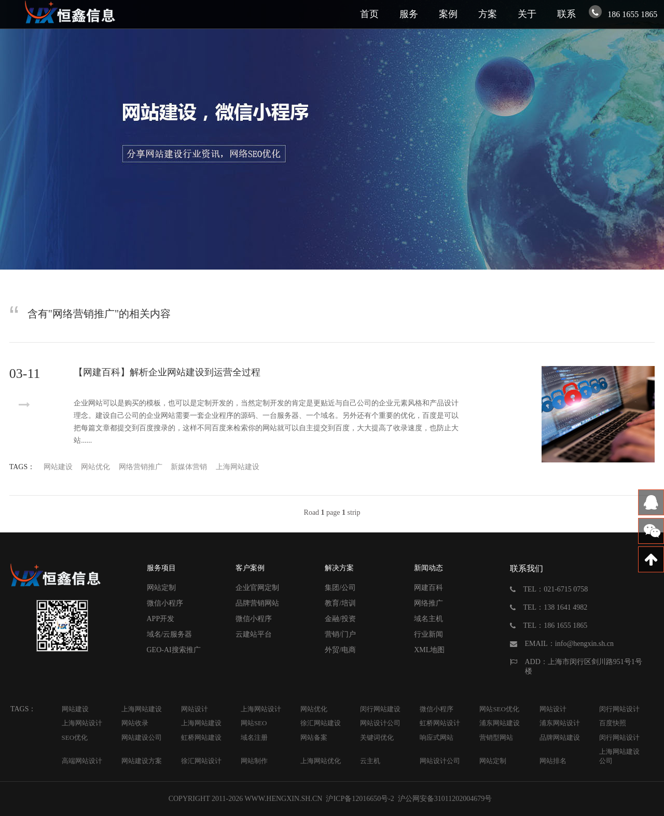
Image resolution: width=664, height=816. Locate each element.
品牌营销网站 (257, 603)
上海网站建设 (237, 467)
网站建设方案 (141, 761)
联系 (566, 14)
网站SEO (254, 723)
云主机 (370, 761)
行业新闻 (428, 634)
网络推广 (428, 603)
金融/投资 (340, 619)
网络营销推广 (140, 467)
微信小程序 (165, 603)
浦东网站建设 (499, 723)
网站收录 (134, 723)
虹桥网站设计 (440, 723)
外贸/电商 (340, 650)
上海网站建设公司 (619, 756)
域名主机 (428, 619)
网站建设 (58, 467)
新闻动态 (428, 568)
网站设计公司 (380, 723)
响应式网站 (436, 737)
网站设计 (194, 709)
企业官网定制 (257, 588)
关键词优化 (377, 737)
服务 (408, 14)
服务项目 (161, 568)
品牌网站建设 (560, 737)
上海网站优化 (320, 761)
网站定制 (161, 588)
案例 (448, 14)
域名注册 (254, 737)
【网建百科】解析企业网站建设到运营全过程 (167, 372)
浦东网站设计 (560, 723)
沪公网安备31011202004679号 (444, 799)
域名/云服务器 (169, 634)
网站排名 (553, 761)
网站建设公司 (141, 737)
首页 (369, 14)
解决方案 (339, 568)
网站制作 (254, 761)
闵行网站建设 (380, 709)
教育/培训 (340, 603)
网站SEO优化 (499, 709)
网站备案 (313, 737)
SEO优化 (75, 737)
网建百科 (428, 588)
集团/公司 (340, 588)
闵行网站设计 (619, 709)
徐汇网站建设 (320, 723)
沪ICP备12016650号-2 (359, 799)
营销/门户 (340, 634)
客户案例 (250, 568)
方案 (487, 14)
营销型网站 (496, 737)
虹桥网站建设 (201, 737)
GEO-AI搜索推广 (174, 650)
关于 (527, 14)
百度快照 (612, 723)
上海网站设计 (261, 709)
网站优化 (95, 467)
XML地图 (429, 650)
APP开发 (161, 619)
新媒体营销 (189, 467)
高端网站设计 (82, 761)
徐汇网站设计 (201, 761)
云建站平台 (254, 634)
